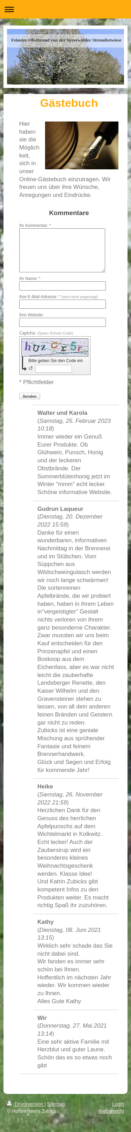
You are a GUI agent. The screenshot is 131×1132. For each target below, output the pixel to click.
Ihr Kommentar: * (35, 225)
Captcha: (46, 333)
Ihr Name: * (30, 278)
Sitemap (56, 1104)
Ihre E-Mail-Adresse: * (58, 296)
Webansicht (111, 1111)
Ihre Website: (31, 315)
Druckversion (25, 1104)
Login (118, 1104)
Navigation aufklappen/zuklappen (65, 9)
